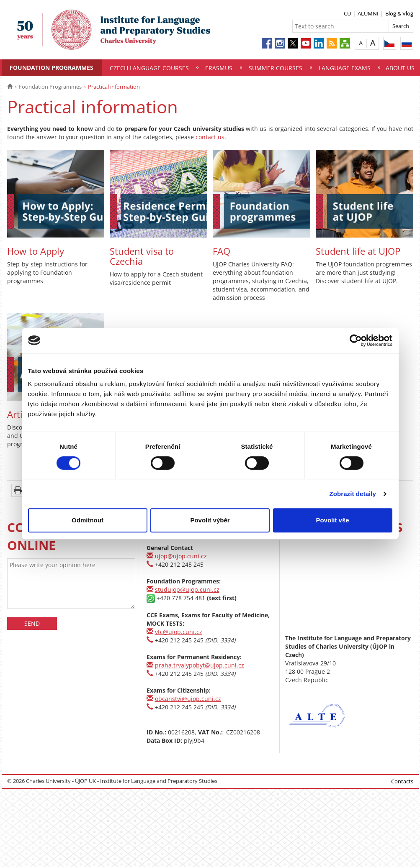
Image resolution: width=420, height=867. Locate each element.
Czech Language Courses (149, 68)
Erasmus (218, 68)
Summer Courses (275, 68)
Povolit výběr (209, 520)
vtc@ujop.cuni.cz (178, 632)
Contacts (402, 781)
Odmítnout (87, 520)
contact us (210, 137)
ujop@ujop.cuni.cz (181, 556)
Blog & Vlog (399, 13)
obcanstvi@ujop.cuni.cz (188, 699)
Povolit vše (332, 520)
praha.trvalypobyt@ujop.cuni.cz (199, 665)
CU (347, 13)
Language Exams (345, 68)
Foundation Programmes (51, 68)
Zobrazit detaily (352, 493)
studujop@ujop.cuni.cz (187, 589)
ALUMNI (368, 13)
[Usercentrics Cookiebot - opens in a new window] (355, 340)
